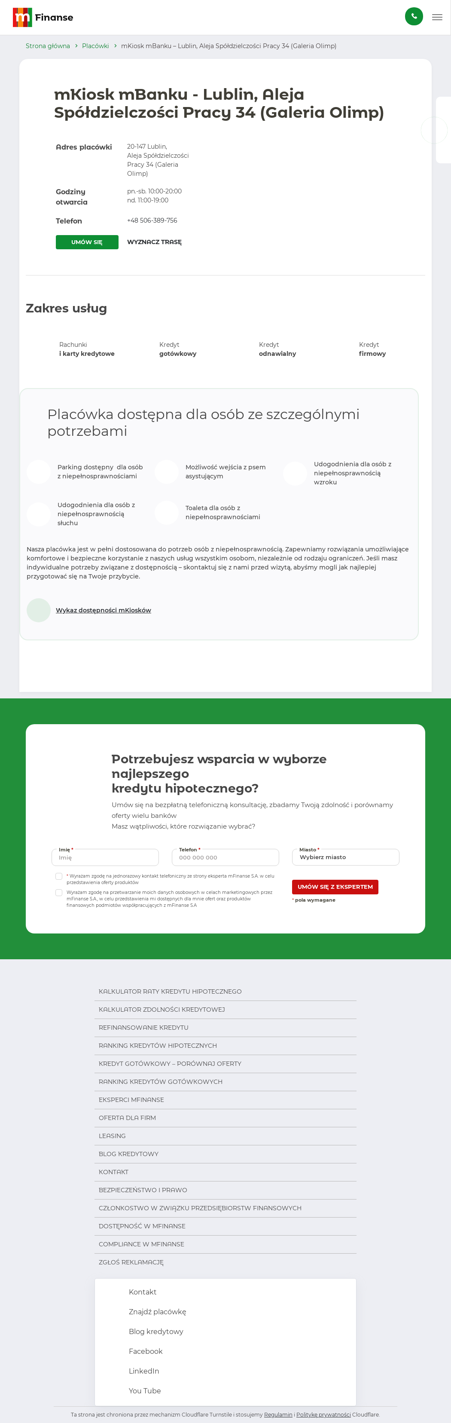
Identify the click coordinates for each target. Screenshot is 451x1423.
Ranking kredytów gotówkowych (160, 1082)
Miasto (310, 849)
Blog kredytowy (128, 1154)
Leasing (112, 1136)
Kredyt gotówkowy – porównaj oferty (170, 1064)
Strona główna (48, 46)
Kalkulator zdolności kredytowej (162, 1009)
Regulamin (278, 1414)
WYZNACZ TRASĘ (154, 242)
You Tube (144, 1391)
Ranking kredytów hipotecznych (158, 1046)
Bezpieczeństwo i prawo (143, 1190)
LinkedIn (143, 1371)
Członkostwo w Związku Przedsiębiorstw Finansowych (200, 1208)
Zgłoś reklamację (131, 1262)
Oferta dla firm (127, 1118)
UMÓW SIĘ (87, 242)
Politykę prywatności (323, 1414)
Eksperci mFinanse (131, 1100)
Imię (67, 849)
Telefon (190, 849)
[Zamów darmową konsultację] (414, 16)
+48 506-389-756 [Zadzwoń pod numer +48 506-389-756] (152, 220)
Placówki (95, 46)
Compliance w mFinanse (141, 1244)
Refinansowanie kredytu (144, 1027)
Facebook (145, 1351)
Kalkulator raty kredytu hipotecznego (170, 991)
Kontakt (113, 1172)
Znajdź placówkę (156, 1312)
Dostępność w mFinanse (142, 1226)
